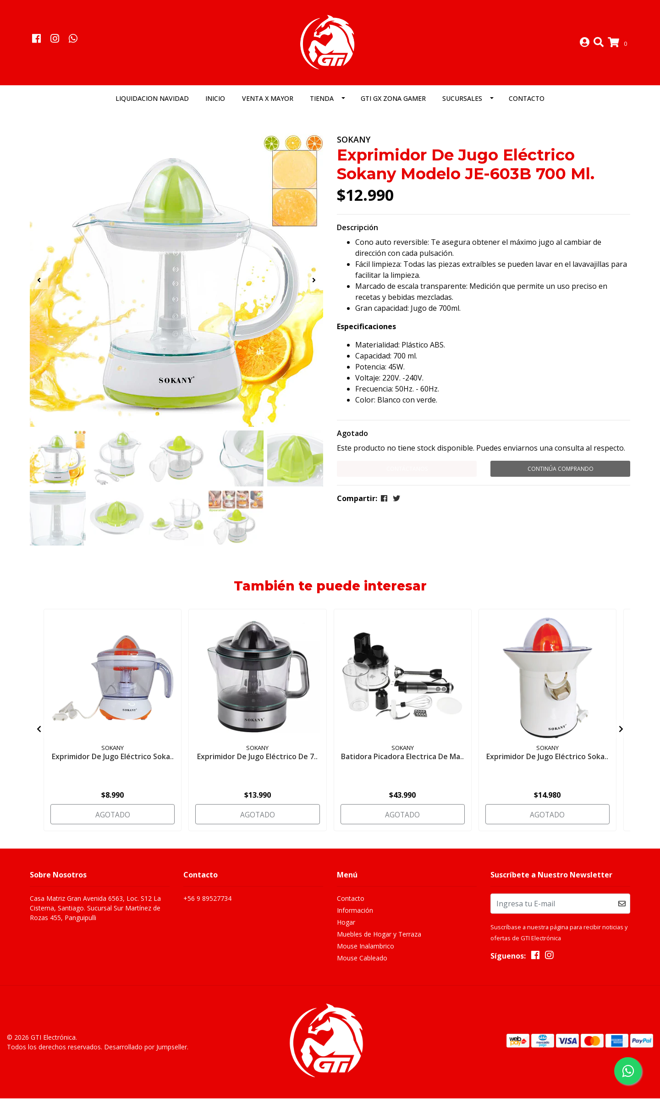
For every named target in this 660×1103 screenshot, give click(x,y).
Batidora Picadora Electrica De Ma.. (402, 765)
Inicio (215, 103)
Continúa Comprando (561, 474)
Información (355, 916)
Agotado (352, 439)
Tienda (322, 103)
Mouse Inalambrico (365, 952)
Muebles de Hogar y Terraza (379, 940)
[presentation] (39, 285)
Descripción (357, 233)
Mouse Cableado (362, 964)
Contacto (526, 103)
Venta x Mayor (267, 103)
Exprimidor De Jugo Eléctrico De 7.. (257, 761)
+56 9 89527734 (207, 904)
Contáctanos (407, 474)
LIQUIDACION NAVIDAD (152, 103)
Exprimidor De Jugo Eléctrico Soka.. (113, 761)
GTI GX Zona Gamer (393, 103)
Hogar (346, 928)
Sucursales (462, 103)
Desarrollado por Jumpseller (145, 1052)
